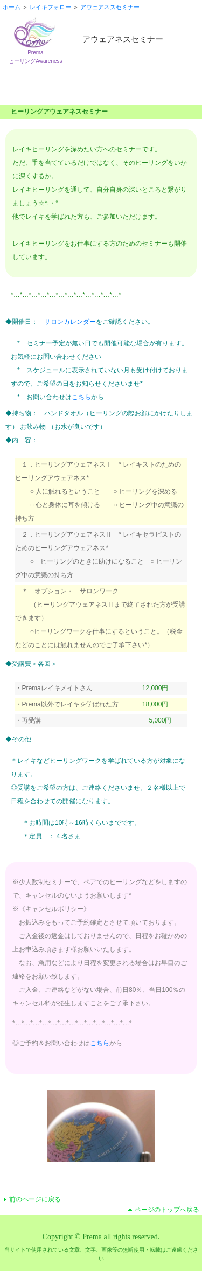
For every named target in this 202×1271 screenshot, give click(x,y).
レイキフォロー (50, 7)
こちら (81, 397)
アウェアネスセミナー (110, 7)
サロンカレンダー (70, 321)
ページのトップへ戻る (167, 1209)
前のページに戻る (35, 1199)
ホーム (11, 7)
